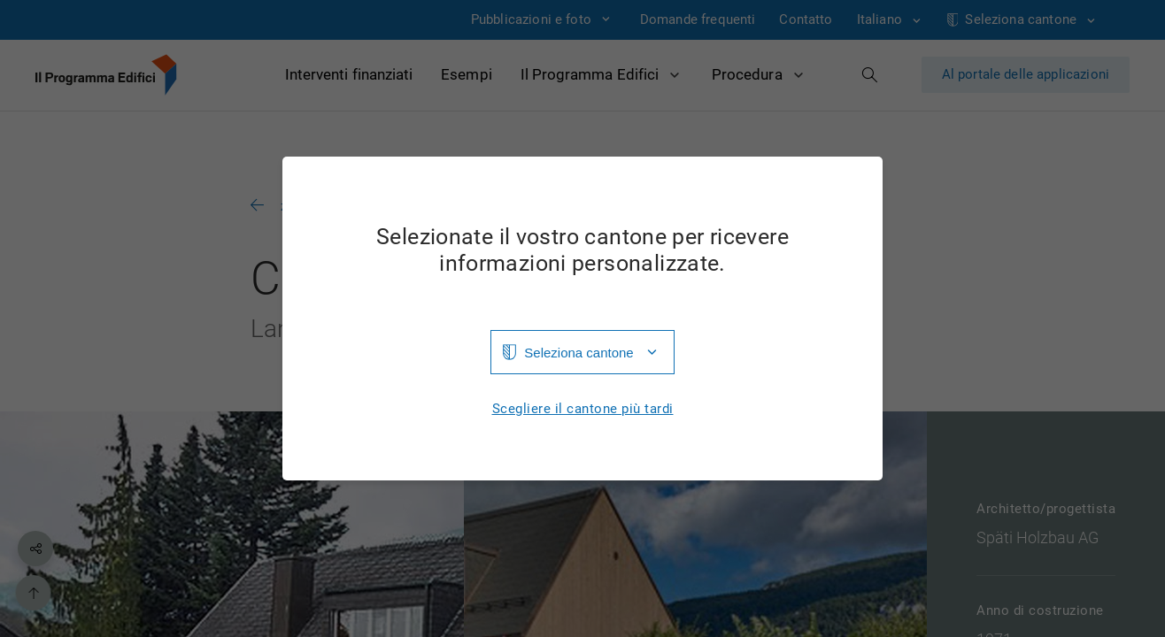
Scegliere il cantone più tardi (583, 409)
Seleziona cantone (578, 352)
